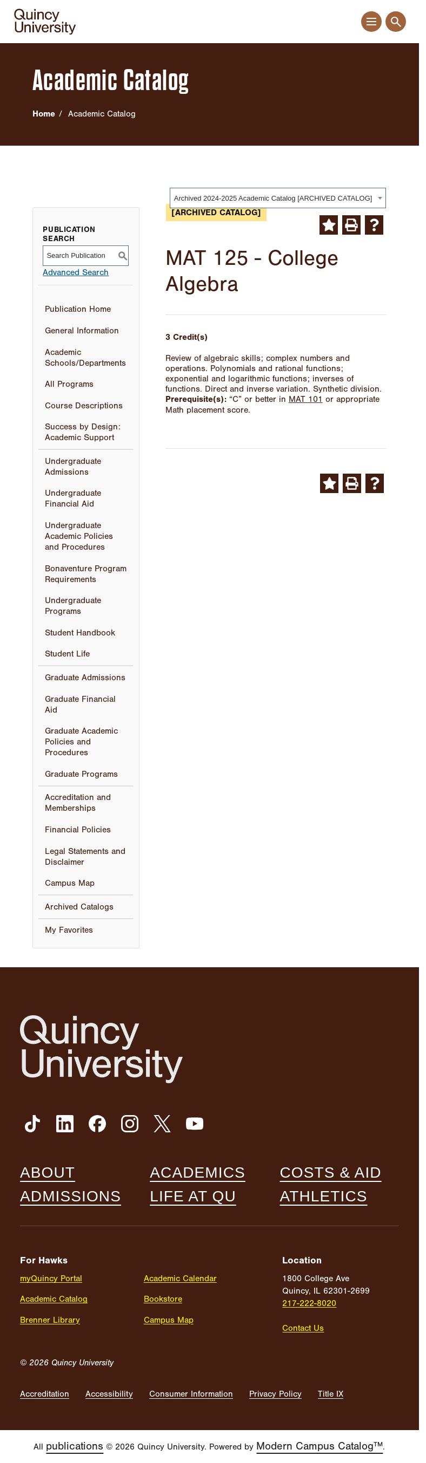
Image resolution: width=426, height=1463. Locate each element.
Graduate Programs (81, 774)
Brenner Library (50, 1320)
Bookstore (163, 1299)
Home (43, 114)
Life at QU (193, 1196)
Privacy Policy (275, 1394)
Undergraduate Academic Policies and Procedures (79, 536)
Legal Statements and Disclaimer (85, 856)
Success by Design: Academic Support (83, 432)
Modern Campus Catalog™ (319, 1446)
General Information (82, 331)
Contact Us (303, 1328)
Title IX (330, 1394)
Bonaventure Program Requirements (86, 574)
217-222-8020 (309, 1303)
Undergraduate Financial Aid (73, 498)
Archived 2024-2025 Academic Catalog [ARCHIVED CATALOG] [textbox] (273, 198)
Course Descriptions (84, 406)
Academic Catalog (54, 1299)
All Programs (69, 384)
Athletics (324, 1196)
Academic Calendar (180, 1278)
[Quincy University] (45, 22)
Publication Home (78, 309)
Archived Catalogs (79, 907)
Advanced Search (76, 272)
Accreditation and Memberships (78, 802)
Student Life (67, 654)
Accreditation (44, 1394)
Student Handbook (80, 633)
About (47, 1172)
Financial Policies (78, 830)
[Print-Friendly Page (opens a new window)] (351, 225)
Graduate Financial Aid (80, 704)
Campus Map (70, 883)
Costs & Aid (331, 1172)
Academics (197, 1172)
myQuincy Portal (51, 1278)
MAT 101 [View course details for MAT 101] (306, 399)
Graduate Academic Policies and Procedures (81, 741)
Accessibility (109, 1394)
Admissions (70, 1196)
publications (74, 1446)
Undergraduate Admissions (73, 466)
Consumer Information (191, 1394)
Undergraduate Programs (73, 606)
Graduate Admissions (85, 677)
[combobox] (278, 198)
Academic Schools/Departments (85, 357)
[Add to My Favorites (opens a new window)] (329, 225)
